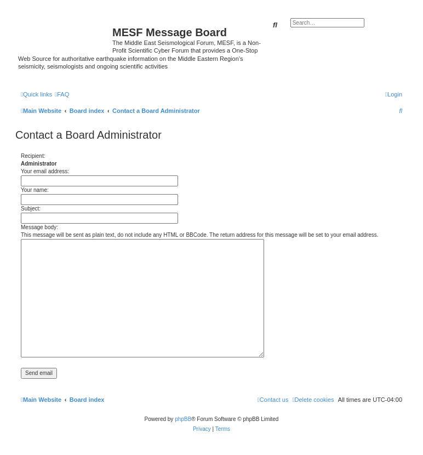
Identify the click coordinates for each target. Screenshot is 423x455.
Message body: (39, 227)
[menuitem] (62, 94)
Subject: (31, 209)
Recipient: (33, 156)
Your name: (35, 190)
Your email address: (45, 171)
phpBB (183, 419)
